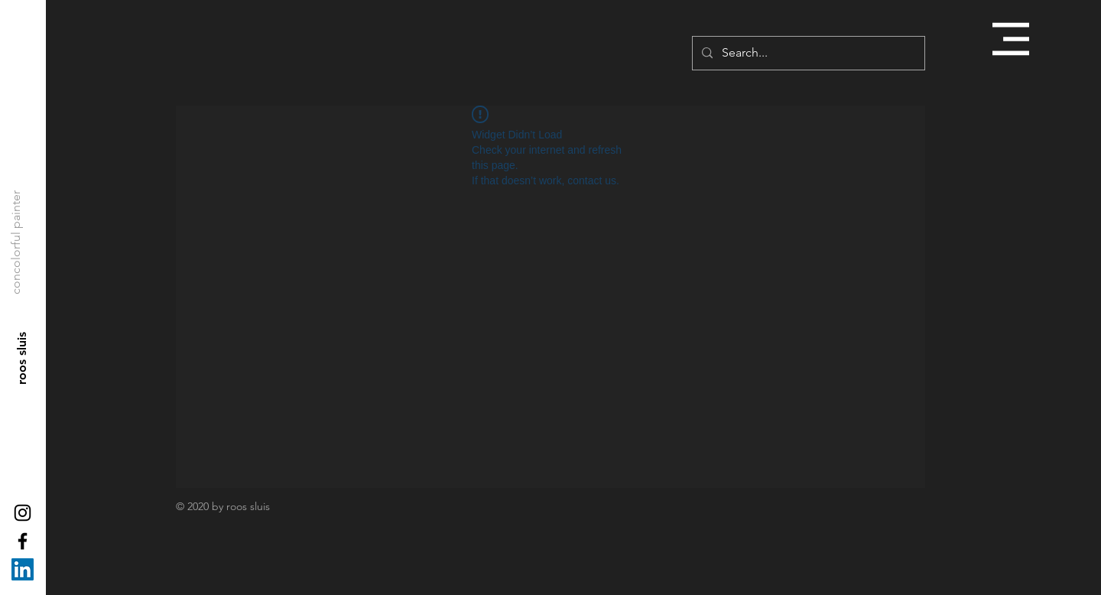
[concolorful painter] (16, 242)
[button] (1010, 39)
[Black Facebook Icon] (22, 541)
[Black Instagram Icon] (22, 513)
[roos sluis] (22, 358)
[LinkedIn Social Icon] (22, 569)
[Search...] (807, 53)
